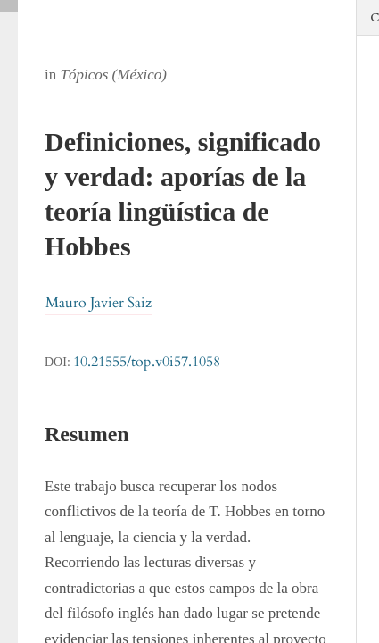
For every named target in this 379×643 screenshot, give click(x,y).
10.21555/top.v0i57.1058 (146, 362)
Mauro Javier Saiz (98, 303)
